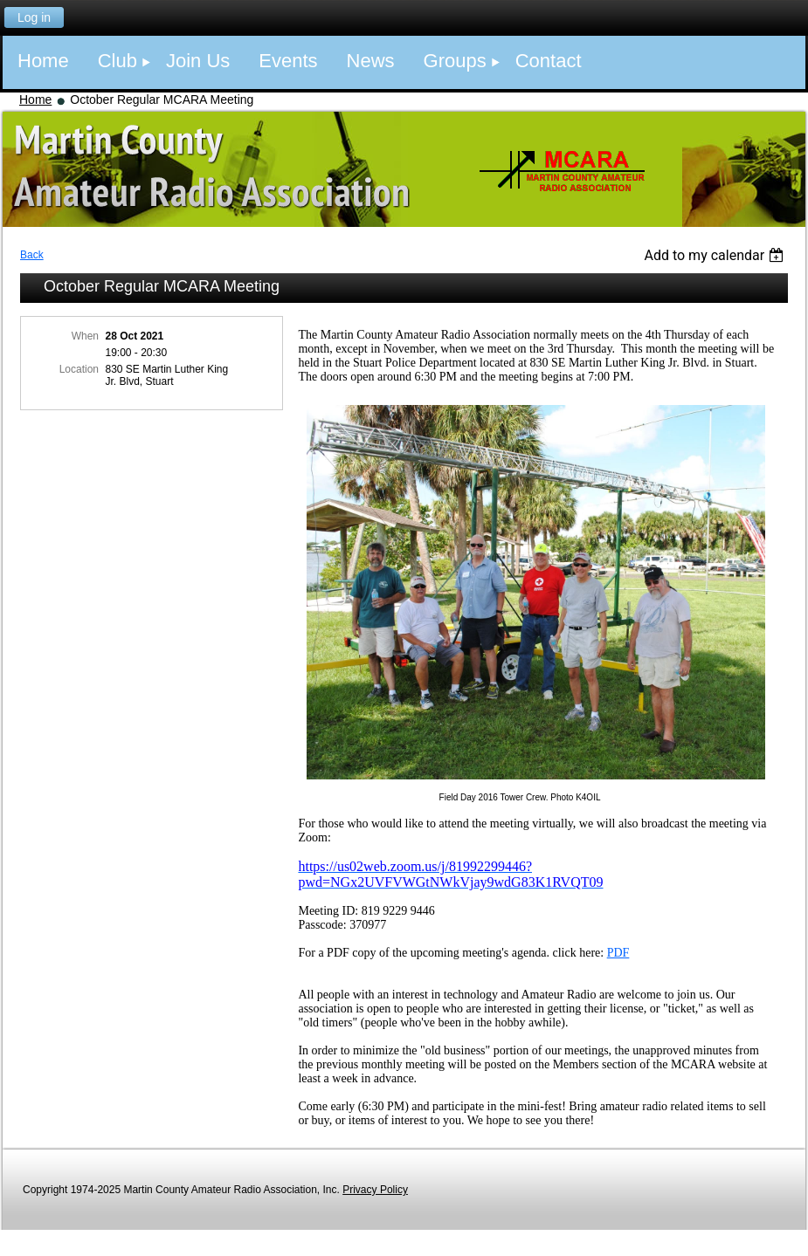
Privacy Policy (375, 1190)
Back (32, 255)
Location (79, 369)
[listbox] (716, 255)
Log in (34, 17)
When (85, 336)
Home (35, 99)
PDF (618, 952)
